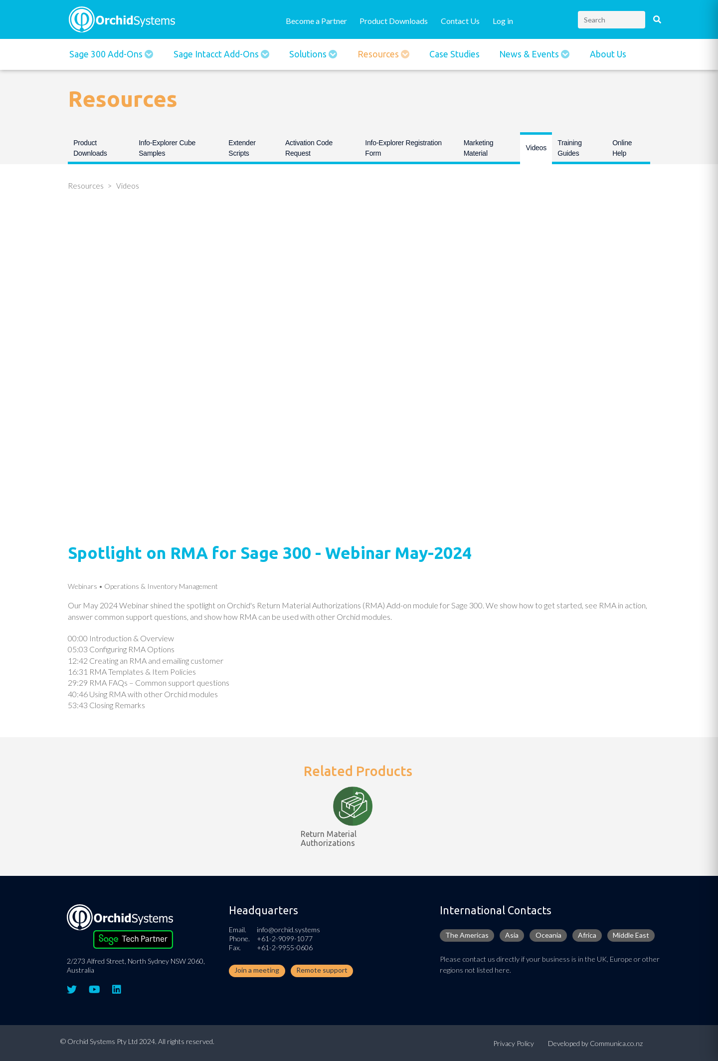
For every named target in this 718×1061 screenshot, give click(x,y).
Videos (536, 148)
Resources (379, 54)
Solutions (309, 54)
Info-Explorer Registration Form (403, 148)
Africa (587, 935)
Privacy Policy (513, 1043)
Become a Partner (316, 20)
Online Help (622, 148)
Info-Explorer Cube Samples (167, 148)
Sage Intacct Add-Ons (217, 54)
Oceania (548, 935)
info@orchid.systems (288, 929)
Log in (503, 20)
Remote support (322, 970)
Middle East (631, 935)
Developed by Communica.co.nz (595, 1043)
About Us (608, 54)
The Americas (467, 935)
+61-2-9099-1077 (285, 938)
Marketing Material (479, 148)
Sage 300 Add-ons (107, 54)
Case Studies (454, 54)
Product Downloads (393, 20)
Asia (512, 935)
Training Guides (569, 148)
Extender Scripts (241, 148)
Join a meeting (256, 970)
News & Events (530, 54)
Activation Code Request (309, 148)
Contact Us (460, 20)
